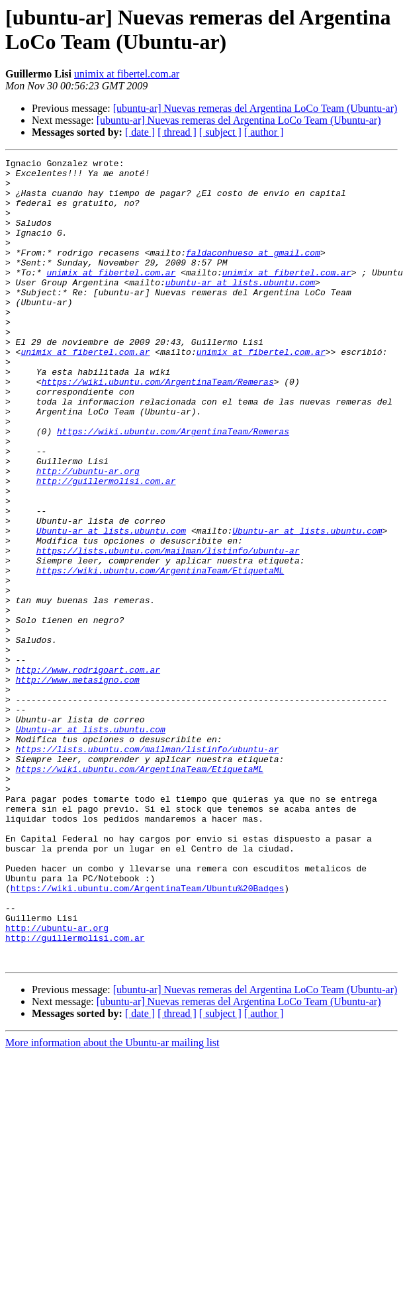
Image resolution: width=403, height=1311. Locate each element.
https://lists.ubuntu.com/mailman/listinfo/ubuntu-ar (168, 630)
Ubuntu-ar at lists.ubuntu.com (111, 606)
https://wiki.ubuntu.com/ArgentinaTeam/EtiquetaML (160, 653)
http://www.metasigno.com (78, 785)
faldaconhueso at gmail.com (253, 272)
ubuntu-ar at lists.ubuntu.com (240, 308)
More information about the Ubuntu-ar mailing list (112, 1203)
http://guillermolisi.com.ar (106, 546)
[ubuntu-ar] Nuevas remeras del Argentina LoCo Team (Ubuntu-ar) (255, 108)
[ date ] (140, 132)
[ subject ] (220, 132)
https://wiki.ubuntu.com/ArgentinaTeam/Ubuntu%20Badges (147, 1035)
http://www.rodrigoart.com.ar (88, 773)
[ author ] (264, 132)
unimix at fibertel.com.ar (126, 73)
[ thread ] (177, 132)
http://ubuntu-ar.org (88, 534)
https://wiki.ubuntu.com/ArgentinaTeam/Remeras (158, 427)
